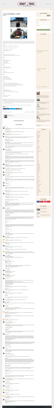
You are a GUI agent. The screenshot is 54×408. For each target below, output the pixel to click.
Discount (43, 143)
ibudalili (6, 311)
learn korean (43, 169)
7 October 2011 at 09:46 (8, 129)
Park (43, 175)
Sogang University (43, 181)
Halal (43, 149)
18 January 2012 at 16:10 (8, 290)
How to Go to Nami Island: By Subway (41, 113)
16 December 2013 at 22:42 (8, 394)
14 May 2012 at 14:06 (7, 332)
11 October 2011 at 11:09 (8, 158)
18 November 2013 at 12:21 (8, 384)
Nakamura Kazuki (7, 347)
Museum (43, 174)
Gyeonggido (43, 147)
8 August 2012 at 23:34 (8, 368)
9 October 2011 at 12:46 (8, 147)
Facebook (24, 39)
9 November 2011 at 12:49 (8, 231)
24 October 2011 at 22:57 (8, 206)
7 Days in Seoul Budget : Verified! (42, 69)
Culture (43, 142)
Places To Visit (43, 176)
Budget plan (43, 137)
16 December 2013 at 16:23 (8, 390)
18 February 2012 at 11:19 (8, 304)
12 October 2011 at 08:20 (8, 170)
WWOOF (43, 192)
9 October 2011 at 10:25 (8, 140)
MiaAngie (6, 399)
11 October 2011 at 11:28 (8, 166)
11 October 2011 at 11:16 (8, 162)
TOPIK (43, 187)
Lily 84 (6, 127)
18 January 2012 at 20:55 (8, 293)
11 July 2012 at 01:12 (7, 346)
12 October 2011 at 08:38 (8, 173)
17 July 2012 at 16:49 (7, 351)
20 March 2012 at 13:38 (8, 320)
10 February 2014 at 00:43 (8, 402)
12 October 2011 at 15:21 (8, 189)
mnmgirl (6, 305)
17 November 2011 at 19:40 (8, 247)
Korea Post (43, 163)
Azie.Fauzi (6, 167)
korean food (43, 165)
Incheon (43, 154)
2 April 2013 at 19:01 (7, 380)
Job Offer (43, 160)
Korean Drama (43, 164)
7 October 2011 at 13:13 (8, 132)
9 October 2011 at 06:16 (8, 138)
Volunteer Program (43, 191)
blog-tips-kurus (7, 321)
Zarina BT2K (4, 15)
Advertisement (43, 132)
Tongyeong (43, 186)
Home (3, 4)
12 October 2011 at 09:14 (8, 177)
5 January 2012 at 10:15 (8, 284)
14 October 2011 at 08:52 (8, 195)
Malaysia (43, 170)
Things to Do (43, 185)
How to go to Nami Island (42, 86)
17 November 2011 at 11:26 (8, 240)
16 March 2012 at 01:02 (8, 317)
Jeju (43, 158)
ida (5, 239)
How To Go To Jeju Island (40, 107)
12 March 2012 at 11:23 (8, 313)
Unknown (6, 389)
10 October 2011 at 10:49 (8, 154)
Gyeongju (43, 148)
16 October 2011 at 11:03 (8, 197)
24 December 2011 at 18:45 (8, 263)
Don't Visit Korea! (39, 119)
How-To (43, 153)
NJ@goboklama (7, 264)
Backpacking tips (43, 136)
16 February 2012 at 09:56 (8, 300)
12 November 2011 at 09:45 (8, 238)
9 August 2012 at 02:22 (8, 372)
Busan (43, 138)
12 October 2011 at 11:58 (8, 181)
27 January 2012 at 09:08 (8, 297)
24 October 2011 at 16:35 (8, 200)
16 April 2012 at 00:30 (8, 327)
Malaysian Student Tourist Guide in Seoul (42, 51)
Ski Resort (43, 180)
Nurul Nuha (6, 207)
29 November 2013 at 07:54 (8, 388)
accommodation (43, 131)
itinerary (6, 106)
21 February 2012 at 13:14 (8, 310)
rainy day (6, 381)
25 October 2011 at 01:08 (8, 213)
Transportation (43, 190)
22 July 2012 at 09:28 (8, 357)
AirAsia (43, 133)
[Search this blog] (42, 15)
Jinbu (43, 159)
